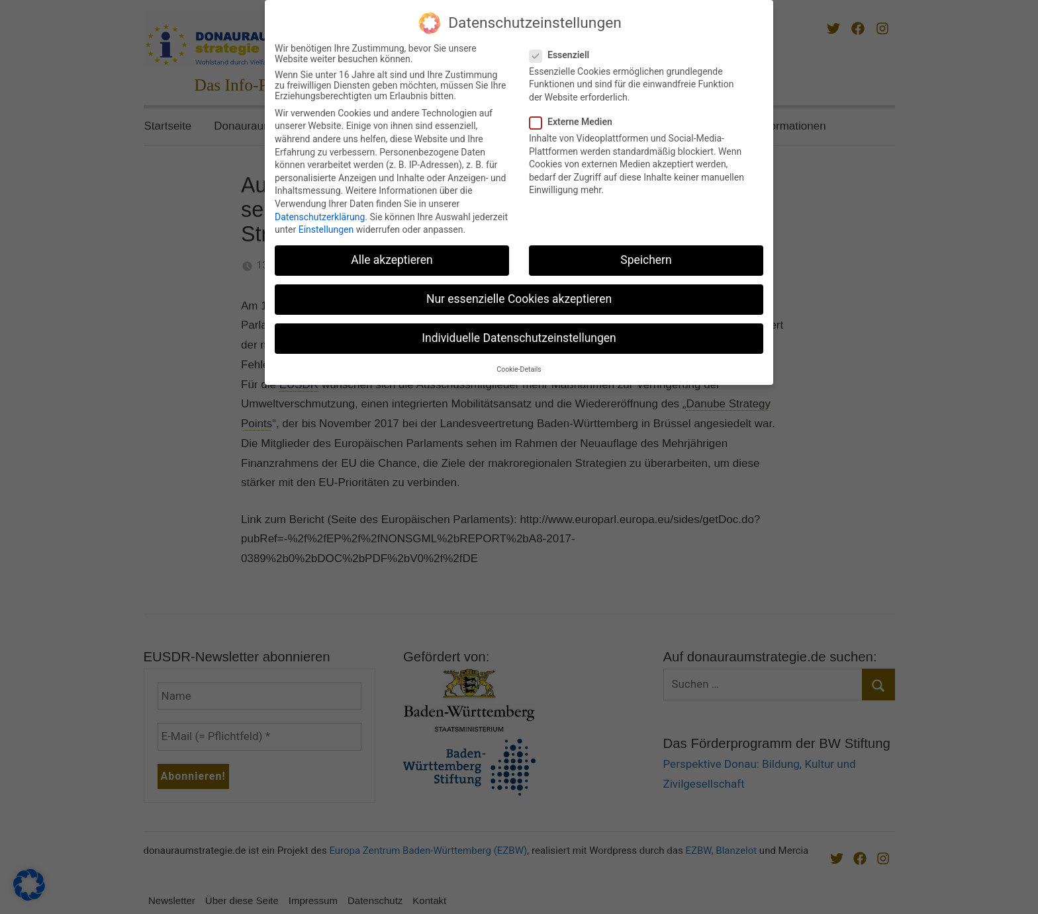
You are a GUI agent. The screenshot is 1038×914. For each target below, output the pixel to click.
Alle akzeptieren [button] (392, 254)
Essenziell (563, 48)
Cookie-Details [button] (518, 362)
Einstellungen (326, 223)
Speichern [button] (645, 254)
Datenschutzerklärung (320, 210)
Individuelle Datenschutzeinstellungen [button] (519, 332)
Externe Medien (575, 115)
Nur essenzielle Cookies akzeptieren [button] (519, 293)
